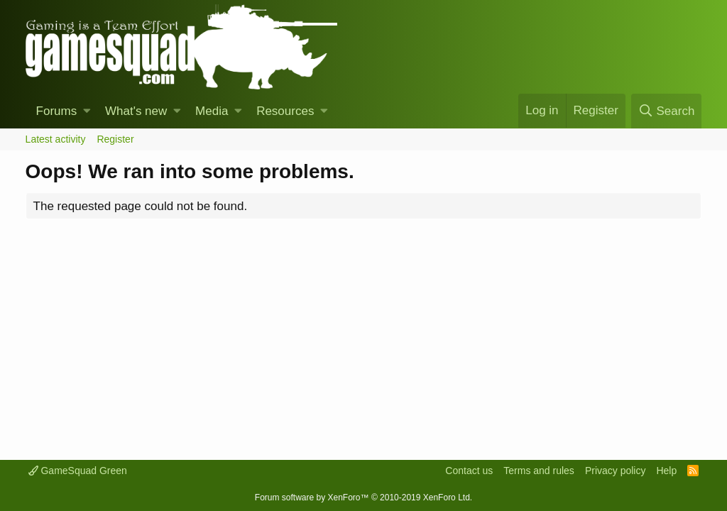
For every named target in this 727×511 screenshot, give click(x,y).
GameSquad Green (77, 470)
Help (666, 470)
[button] (87, 111)
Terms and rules (538, 470)
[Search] (666, 111)
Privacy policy (615, 470)
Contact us (469, 470)
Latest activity (56, 139)
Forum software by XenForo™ (363, 497)
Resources (285, 111)
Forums (56, 111)
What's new (136, 111)
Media (211, 111)
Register (115, 139)
